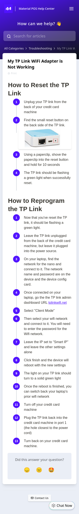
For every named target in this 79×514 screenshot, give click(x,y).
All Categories (14, 48)
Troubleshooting (40, 48)
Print (12, 73)
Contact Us (39, 498)
